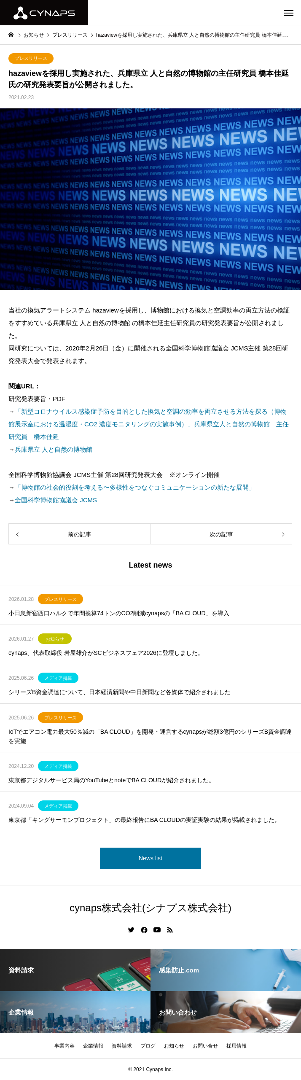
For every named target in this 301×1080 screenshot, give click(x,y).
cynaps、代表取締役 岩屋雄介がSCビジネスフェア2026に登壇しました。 (106, 652)
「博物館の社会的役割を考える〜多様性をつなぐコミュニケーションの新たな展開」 (135, 487)
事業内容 (64, 1046)
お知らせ (55, 638)
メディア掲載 (58, 678)
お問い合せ (205, 1046)
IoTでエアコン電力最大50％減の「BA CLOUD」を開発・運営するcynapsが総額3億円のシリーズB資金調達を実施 (150, 736)
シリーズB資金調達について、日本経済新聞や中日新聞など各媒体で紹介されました (119, 692)
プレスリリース (31, 58)
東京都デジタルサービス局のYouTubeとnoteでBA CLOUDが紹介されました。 (111, 780)
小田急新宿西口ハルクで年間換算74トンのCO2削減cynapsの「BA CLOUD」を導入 (118, 613)
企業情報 (93, 1046)
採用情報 (236, 1046)
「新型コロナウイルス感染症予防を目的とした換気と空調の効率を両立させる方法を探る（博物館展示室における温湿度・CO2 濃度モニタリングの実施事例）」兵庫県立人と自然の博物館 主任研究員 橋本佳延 (148, 424)
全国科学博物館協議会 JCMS (56, 500)
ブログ (148, 1046)
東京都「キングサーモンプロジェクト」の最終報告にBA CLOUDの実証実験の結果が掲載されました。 (144, 819)
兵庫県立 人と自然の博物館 (53, 449)
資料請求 (122, 1046)
